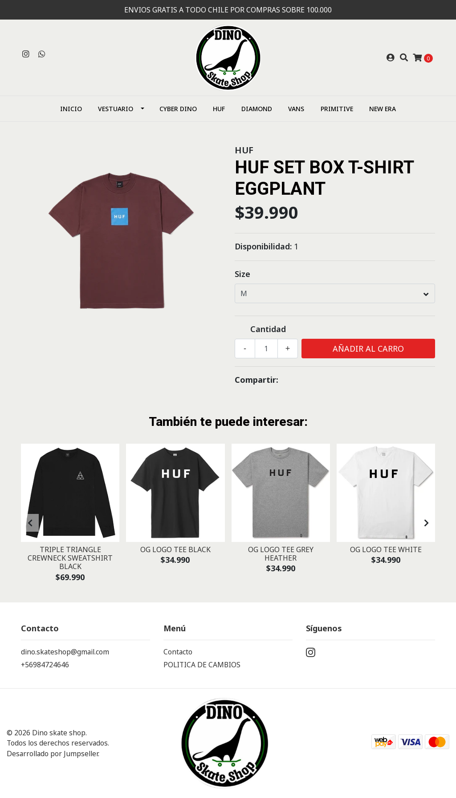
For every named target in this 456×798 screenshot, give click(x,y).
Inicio (71, 108)
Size (242, 274)
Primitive (337, 108)
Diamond (256, 108)
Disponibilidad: (263, 246)
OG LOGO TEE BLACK (175, 549)
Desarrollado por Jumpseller (52, 753)
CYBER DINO (178, 108)
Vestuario (115, 108)
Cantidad (268, 329)
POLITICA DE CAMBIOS (201, 665)
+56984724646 (45, 665)
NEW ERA (382, 108)
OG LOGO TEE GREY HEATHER (281, 554)
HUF (219, 108)
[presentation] (30, 523)
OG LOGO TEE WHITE (386, 549)
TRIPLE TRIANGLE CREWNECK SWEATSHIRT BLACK (70, 558)
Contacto (177, 652)
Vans (296, 108)
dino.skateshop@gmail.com (65, 652)
